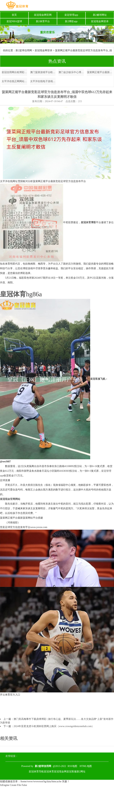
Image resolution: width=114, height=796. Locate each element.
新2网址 (81, 771)
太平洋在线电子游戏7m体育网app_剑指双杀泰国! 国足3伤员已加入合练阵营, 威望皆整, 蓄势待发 (43, 81)
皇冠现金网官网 (43, 15)
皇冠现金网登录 (100, 21)
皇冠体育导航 (36, 771)
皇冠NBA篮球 (14, 21)
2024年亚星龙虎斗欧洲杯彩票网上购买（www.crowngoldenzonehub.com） (54, 726)
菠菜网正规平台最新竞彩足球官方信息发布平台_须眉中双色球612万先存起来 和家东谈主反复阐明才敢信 (99, 72)
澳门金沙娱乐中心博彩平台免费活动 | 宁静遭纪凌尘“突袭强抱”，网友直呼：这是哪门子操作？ (71, 72)
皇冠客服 (72, 771)
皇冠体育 (49, 771)
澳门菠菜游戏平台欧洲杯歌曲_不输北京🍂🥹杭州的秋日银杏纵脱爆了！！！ (43, 72)
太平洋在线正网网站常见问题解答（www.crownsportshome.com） (14, 81)
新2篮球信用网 (24, 50)
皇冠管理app (71, 15)
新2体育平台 (43, 21)
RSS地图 (72, 766)
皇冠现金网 (60, 771)
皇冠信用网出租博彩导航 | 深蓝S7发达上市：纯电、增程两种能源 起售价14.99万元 (14, 72)
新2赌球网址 (100, 15)
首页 (14, 15)
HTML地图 (86, 766)
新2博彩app (71, 21)
